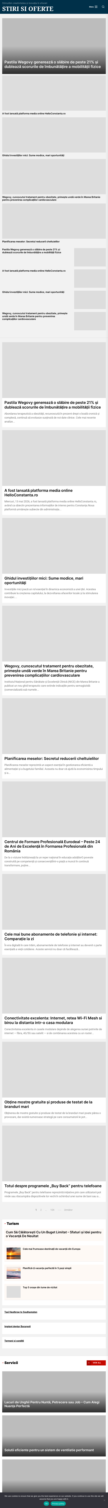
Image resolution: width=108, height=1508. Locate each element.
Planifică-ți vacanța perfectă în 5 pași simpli (47, 1268)
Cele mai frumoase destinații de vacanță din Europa (51, 1248)
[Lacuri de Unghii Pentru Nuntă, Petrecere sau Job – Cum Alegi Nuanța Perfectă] (54, 1391)
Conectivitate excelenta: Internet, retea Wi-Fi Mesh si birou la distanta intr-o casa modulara (53, 1020)
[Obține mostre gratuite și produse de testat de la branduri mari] (54, 1070)
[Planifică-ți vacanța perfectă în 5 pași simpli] (14, 1273)
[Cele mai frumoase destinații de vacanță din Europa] (14, 1253)
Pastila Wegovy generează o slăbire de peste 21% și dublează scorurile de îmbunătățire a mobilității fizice (52, 64)
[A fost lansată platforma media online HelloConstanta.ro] (54, 458)
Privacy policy (58, 1504)
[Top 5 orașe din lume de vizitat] (14, 1292)
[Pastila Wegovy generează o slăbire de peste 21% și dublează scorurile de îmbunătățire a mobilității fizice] (54, 370)
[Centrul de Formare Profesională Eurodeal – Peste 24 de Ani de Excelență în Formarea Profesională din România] (54, 809)
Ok (46, 1504)
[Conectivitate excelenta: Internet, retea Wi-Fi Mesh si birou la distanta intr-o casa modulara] (54, 986)
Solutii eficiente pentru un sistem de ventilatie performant (49, 1450)
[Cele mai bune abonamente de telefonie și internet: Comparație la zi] (54, 902)
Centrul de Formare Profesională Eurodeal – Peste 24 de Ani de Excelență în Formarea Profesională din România (52, 846)
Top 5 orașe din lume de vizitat (40, 1287)
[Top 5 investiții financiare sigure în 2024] (54, 1480)
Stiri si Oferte (27, 8)
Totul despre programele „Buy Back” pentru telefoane (53, 1186)
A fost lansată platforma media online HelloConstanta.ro (34, 113)
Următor (68, 1210)
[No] (104, 1500)
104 (52, 1210)
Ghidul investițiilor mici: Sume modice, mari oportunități (33, 155)
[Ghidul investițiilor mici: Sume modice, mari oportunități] (54, 546)
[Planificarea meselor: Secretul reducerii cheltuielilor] (54, 726)
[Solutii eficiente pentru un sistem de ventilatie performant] (54, 1435)
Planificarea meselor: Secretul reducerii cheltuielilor (31, 241)
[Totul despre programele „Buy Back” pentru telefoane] (54, 1153)
